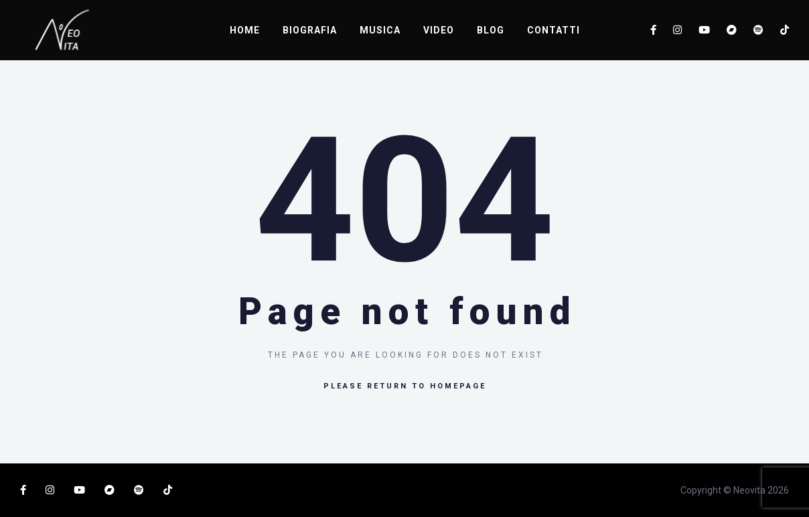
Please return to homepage (404, 386)
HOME (245, 30)
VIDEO (438, 30)
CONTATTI (553, 30)
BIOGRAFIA (310, 30)
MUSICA (380, 30)
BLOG (490, 30)
